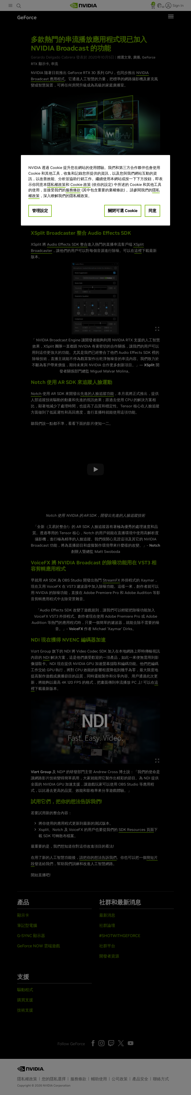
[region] (95, 190)
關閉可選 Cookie (123, 210)
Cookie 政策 (80, 184)
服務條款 (73, 190)
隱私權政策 (56, 184)
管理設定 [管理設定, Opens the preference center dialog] (40, 210)
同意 (152, 210)
